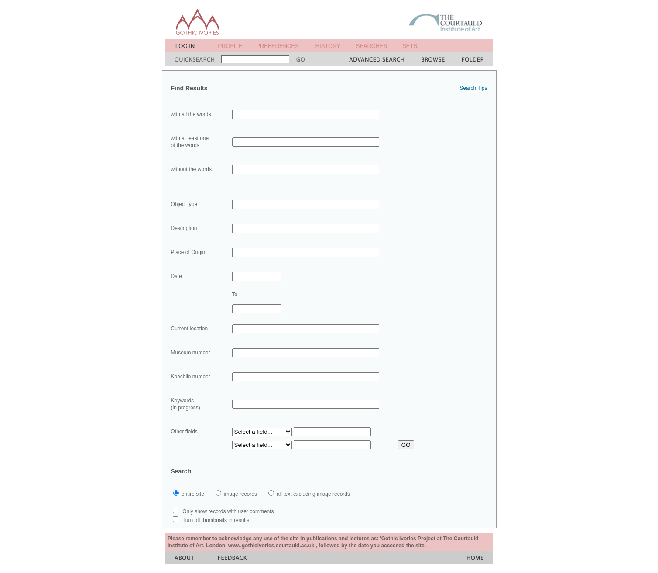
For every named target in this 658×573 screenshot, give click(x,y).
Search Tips (473, 88)
